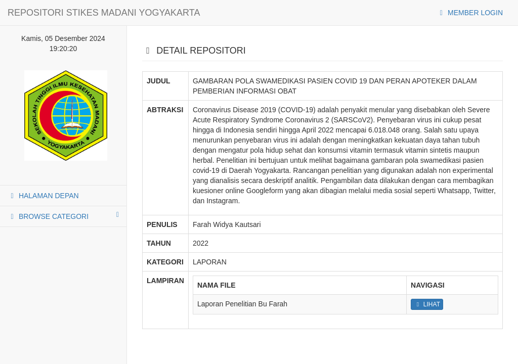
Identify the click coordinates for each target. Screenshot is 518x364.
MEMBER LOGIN (470, 13)
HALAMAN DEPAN (43, 196)
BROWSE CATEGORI (63, 215)
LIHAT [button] (427, 304)
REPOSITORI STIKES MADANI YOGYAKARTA (104, 13)
